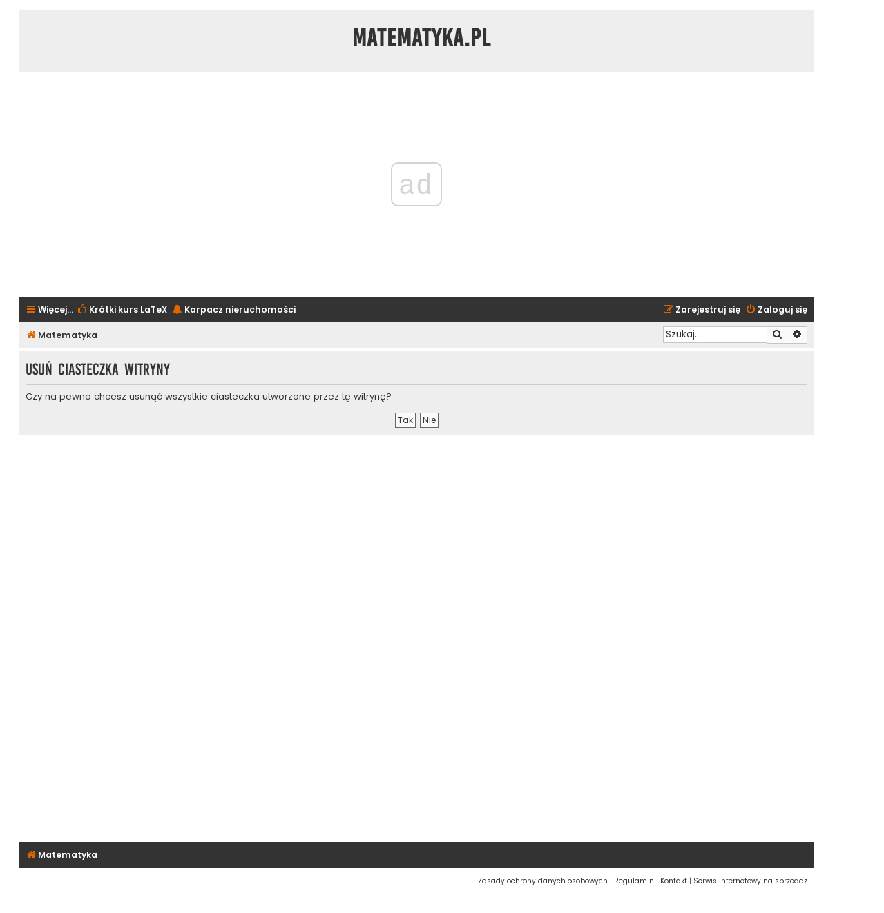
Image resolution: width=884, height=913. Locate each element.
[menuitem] (122, 310)
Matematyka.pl (421, 38)
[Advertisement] (416, 636)
